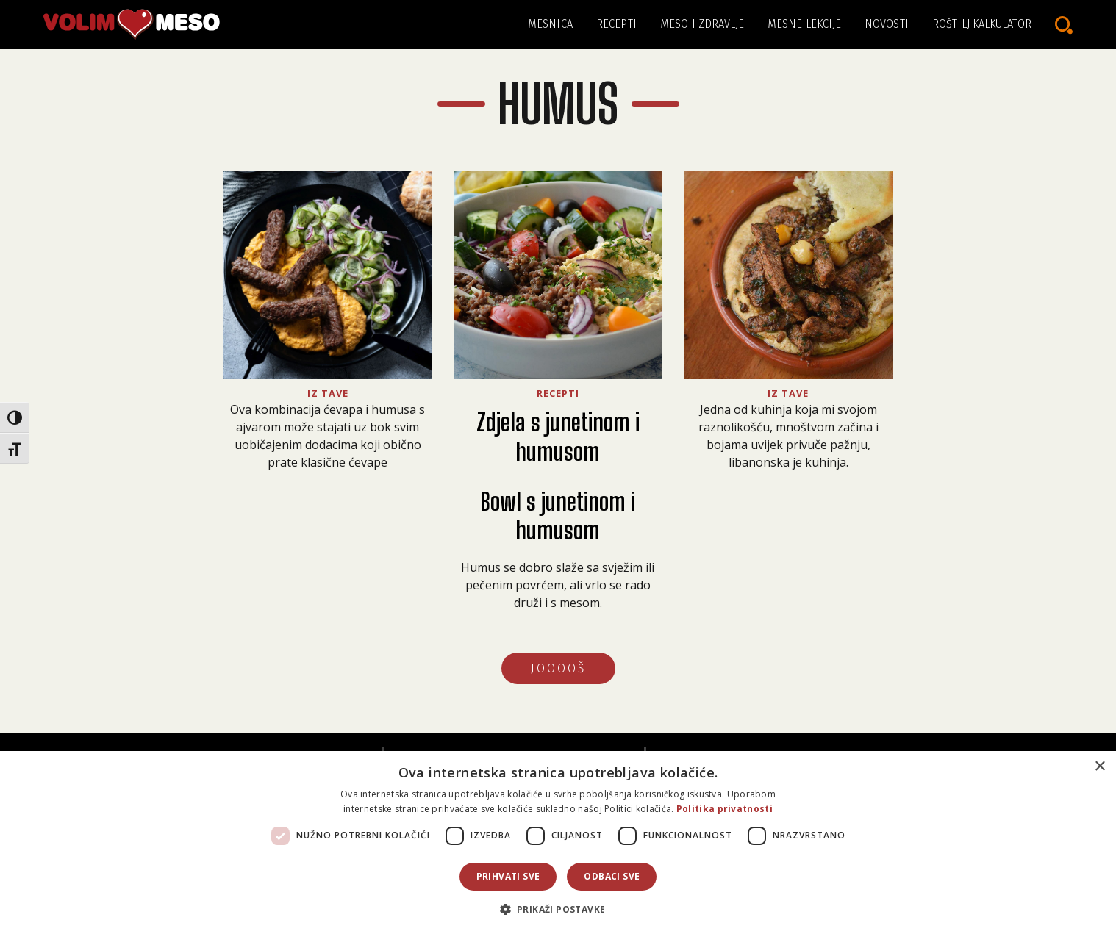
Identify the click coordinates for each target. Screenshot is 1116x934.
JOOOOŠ (558, 668)
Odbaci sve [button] (612, 876)
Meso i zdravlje (702, 24)
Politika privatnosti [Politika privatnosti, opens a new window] (724, 808)
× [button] (1099, 766)
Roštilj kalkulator (981, 24)
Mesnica (550, 24)
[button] (558, 909)
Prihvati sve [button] (508, 876)
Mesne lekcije (804, 24)
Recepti (616, 24)
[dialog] (558, 842)
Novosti (887, 24)
